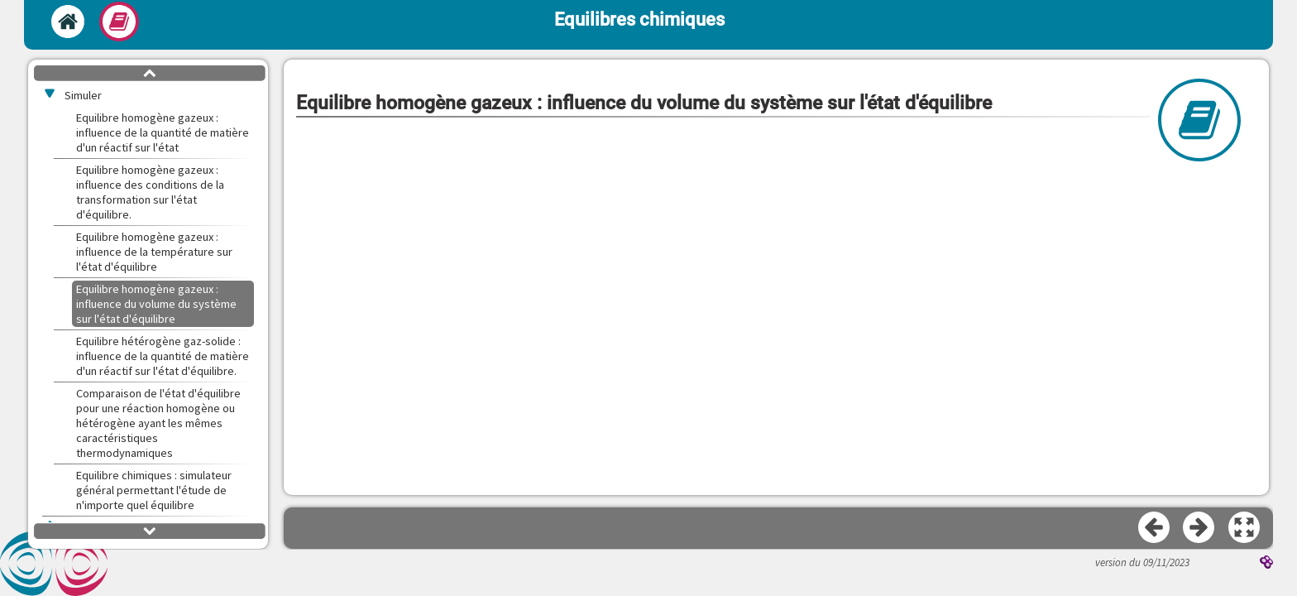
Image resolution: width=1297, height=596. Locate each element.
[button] (1244, 528)
